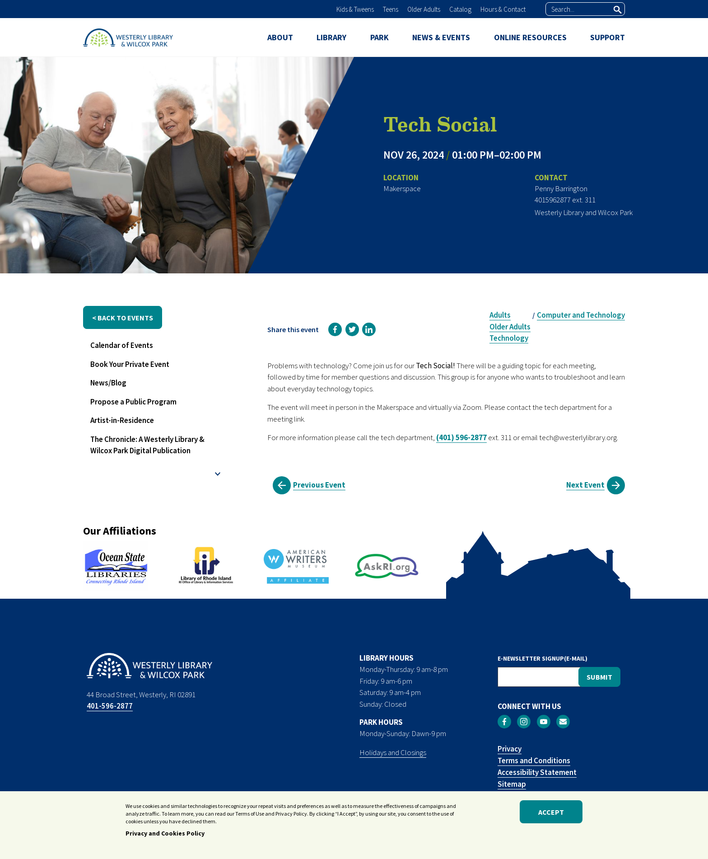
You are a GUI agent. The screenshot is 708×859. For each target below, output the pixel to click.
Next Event (585, 485)
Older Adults (423, 9)
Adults (500, 315)
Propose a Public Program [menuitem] (133, 402)
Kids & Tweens (355, 9)
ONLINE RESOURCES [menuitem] (530, 37)
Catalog (460, 9)
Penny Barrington (561, 188)
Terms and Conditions (534, 760)
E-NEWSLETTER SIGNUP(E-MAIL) (542, 658)
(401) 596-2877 (461, 437)
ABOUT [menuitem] (280, 37)
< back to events (122, 317)
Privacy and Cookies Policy (165, 838)
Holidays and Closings (392, 752)
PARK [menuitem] (379, 37)
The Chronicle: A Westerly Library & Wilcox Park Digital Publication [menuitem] (147, 445)
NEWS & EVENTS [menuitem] (441, 37)
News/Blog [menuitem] (108, 383)
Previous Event (319, 485)
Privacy (510, 749)
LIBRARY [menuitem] (331, 37)
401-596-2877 (110, 706)
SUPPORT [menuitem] (607, 37)
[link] (335, 329)
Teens (390, 9)
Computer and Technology (581, 315)
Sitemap (512, 784)
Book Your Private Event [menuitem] (129, 364)
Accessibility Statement (537, 772)
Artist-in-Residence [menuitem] (122, 420)
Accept (551, 816)
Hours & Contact (503, 9)
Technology (508, 338)
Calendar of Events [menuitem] (121, 345)
